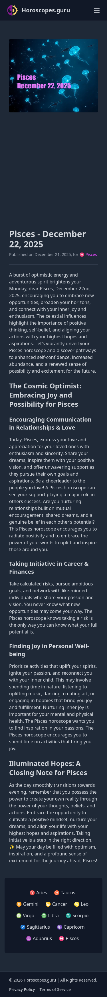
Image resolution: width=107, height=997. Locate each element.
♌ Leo (81, 904)
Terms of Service (54, 989)
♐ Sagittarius (35, 927)
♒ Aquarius (39, 938)
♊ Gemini (27, 904)
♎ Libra (50, 915)
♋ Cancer (56, 904)
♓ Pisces (88, 254)
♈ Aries (38, 892)
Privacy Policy (22, 989)
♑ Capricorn (71, 927)
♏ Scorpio (77, 915)
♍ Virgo (25, 915)
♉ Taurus (64, 892)
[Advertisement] (53, 170)
